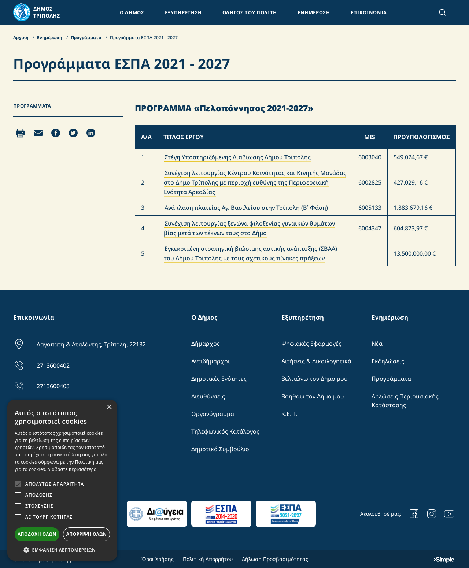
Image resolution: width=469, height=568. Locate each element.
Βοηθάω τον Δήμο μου (312, 396)
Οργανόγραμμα (212, 414)
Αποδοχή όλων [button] (37, 534)
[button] (62, 549)
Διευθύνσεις (208, 396)
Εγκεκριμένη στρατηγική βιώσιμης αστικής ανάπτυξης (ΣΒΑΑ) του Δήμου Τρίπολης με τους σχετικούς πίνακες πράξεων (250, 253)
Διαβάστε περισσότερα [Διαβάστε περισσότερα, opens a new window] (72, 469)
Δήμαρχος (205, 343)
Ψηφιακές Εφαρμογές (311, 343)
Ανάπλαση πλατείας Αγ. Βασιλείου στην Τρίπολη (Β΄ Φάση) (246, 208)
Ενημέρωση (50, 37)
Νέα (377, 343)
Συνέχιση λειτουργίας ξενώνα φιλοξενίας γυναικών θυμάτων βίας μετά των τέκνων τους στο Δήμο (249, 228)
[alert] (62, 480)
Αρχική (21, 37)
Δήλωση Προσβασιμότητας (275, 559)
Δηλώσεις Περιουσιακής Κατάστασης (405, 400)
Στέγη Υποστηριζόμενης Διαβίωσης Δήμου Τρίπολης (238, 157)
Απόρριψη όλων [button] (86, 534)
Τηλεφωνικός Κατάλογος (225, 431)
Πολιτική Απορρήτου (208, 559)
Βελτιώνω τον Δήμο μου (314, 379)
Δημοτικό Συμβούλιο (220, 449)
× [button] (109, 407)
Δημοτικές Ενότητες (219, 379)
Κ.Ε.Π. (289, 414)
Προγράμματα (87, 37)
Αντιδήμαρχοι (210, 361)
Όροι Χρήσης (157, 559)
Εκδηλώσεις (388, 361)
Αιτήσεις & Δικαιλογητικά (316, 361)
